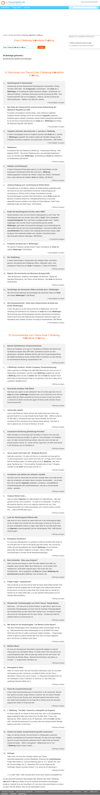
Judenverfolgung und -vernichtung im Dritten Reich (28, 185)
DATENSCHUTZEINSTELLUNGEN (59, 791)
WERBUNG (22, 793)
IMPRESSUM (76, 791)
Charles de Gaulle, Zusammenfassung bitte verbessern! (30, 732)
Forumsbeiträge (25, 59)
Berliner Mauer (13, 646)
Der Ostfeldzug (13, 257)
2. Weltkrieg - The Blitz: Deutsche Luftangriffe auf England (31, 710)
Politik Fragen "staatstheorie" (19, 582)
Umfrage (10, 753)
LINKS (85, 791)
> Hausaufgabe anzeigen (55, 102)
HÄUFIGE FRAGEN (7, 791)
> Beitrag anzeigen (57, 363)
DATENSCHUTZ (40, 791)
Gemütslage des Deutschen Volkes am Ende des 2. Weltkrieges (33, 290)
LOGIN (82, 2)
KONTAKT (4, 793)
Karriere (27, 7)
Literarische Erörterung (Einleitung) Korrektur (26, 432)
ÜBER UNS (93, 791)
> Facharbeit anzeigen (56, 239)
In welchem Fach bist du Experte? (82, 45)
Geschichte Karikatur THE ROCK (20, 389)
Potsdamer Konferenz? (16, 539)
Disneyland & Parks (15, 667)
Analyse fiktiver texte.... (16, 496)
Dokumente (9, 59)
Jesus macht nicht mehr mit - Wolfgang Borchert (27, 453)
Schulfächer (5, 7)
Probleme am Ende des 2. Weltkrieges (22, 244)
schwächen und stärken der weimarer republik (26, 474)
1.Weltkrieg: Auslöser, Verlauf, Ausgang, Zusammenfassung (31, 367)
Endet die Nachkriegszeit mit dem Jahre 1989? (26, 212)
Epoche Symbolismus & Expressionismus (24, 346)
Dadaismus (12, 147)
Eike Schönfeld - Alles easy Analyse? (22, 560)
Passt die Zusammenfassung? (19, 689)
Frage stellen (16, 7)
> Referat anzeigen (57, 161)
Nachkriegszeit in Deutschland (19, 83)
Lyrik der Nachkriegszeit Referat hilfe (22, 517)
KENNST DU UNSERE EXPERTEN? (81, 37)
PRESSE (13, 793)
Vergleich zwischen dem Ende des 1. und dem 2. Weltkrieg (31, 131)
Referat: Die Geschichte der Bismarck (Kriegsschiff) (28, 273)
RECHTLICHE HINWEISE (24, 791)
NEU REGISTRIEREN (91, 2)
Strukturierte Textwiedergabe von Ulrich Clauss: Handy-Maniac (33, 603)
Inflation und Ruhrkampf (17, 166)
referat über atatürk (15, 410)
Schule (5, 35)
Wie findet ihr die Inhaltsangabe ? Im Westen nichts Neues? (31, 625)
